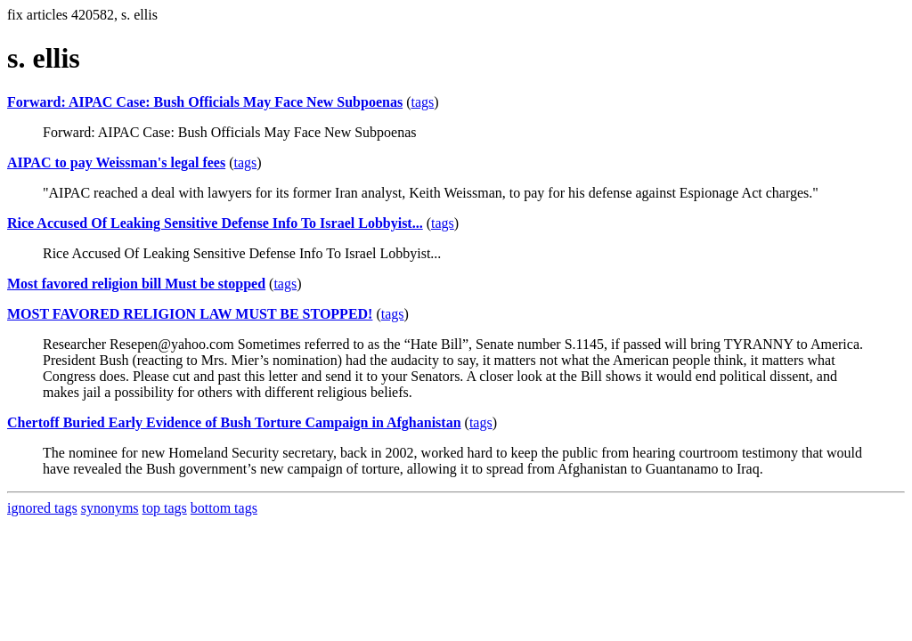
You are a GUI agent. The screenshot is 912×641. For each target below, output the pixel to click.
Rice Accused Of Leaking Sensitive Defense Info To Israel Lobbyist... (215, 223)
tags (422, 102)
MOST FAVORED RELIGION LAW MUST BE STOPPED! (189, 313)
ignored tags (42, 507)
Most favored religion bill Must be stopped (136, 283)
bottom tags (224, 507)
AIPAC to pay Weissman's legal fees (116, 162)
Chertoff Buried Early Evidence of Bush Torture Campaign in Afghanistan (234, 422)
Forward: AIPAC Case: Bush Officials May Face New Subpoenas (205, 102)
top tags (164, 507)
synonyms (110, 507)
